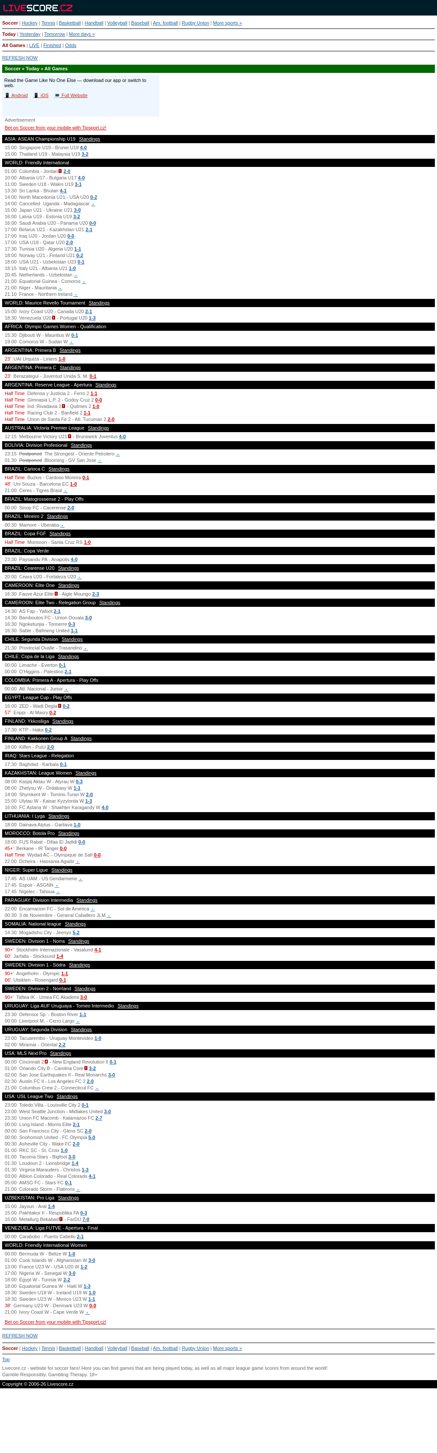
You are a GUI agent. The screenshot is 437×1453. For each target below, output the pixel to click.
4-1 (63, 190)
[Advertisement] (218, 1424)
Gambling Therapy (67, 1374)
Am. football (165, 22)
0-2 (93, 197)
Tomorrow (54, 34)
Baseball (140, 22)
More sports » (227, 22)
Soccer (10, 22)
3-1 (78, 184)
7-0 (86, 1219)
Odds (70, 45)
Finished (52, 45)
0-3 (71, 624)
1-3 (92, 317)
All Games (13, 45)
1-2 (84, 1266)
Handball (94, 22)
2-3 (95, 593)
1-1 (77, 248)
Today (9, 34)
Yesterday (29, 34)
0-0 (92, 223)
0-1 (80, 261)
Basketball (70, 22)
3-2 (84, 154)
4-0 (83, 147)
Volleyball (117, 22)
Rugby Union (195, 22)
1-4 (59, 956)
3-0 (77, 210)
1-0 (72, 268)
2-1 (89, 229)
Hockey (30, 22)
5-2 (76, 932)
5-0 (91, 1137)
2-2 (62, 1044)
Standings (89, 138)
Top (6, 1359)
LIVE (34, 45)
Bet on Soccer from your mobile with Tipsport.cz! (55, 127)
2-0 (66, 171)
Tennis (48, 22)
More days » (82, 34)
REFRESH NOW (20, 57)
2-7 (99, 1117)
